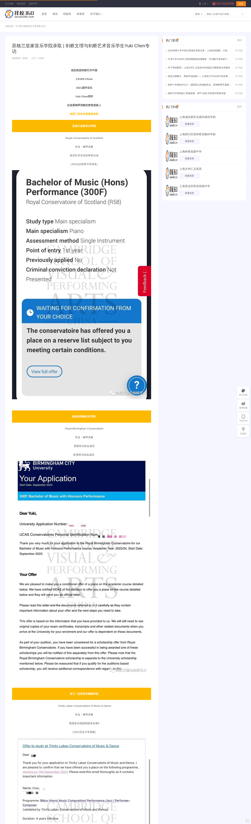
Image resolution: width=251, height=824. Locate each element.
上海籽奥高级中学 (190, 151)
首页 (44, 13)
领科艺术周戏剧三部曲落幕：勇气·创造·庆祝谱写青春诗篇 (197, 93)
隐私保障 (21, 3)
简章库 (81, 13)
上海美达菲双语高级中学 (194, 186)
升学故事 (36, 26)
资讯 (55, 13)
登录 (241, 3)
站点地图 (9, 3)
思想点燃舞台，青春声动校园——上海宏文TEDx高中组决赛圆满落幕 (199, 76)
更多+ (239, 40)
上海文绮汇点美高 (190, 168)
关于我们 (95, 13)
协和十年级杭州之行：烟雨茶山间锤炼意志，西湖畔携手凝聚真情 (199, 85)
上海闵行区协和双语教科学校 (197, 134)
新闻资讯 (27, 26)
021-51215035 (225, 3)
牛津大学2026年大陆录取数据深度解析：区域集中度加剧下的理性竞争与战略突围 (199, 59)
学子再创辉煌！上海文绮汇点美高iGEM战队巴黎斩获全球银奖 (199, 67)
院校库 (67, 13)
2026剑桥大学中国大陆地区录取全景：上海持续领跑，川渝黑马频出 (199, 51)
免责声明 (33, 3)
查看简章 (189, 124)
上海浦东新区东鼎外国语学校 (197, 117)
